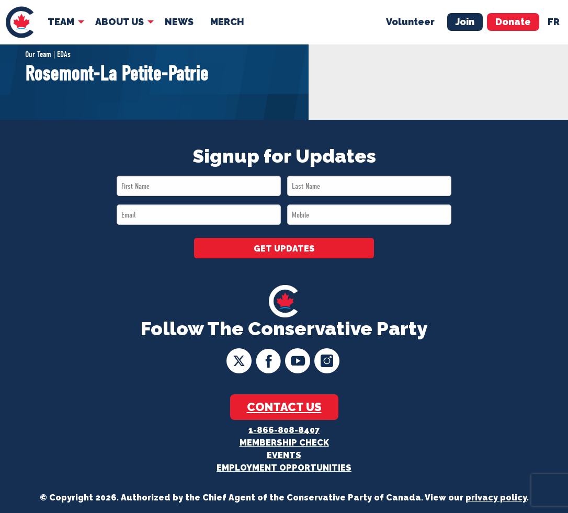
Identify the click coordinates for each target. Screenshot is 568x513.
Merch (227, 21)
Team (61, 21)
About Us (119, 21)
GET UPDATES (284, 249)
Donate (513, 21)
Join (465, 21)
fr (554, 21)
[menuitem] (19, 22)
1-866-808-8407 (284, 430)
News (179, 21)
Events (284, 455)
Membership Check (284, 443)
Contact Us (284, 407)
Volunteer (410, 21)
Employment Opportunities (284, 468)
